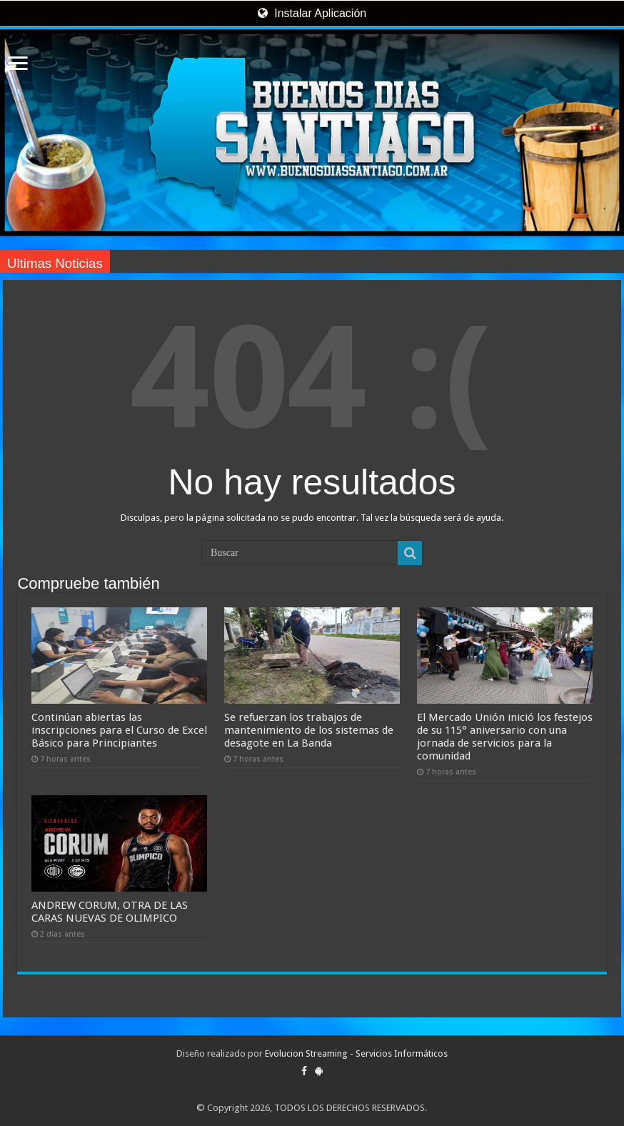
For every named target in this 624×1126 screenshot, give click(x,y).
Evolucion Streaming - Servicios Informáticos (356, 1053)
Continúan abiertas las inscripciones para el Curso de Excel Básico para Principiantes (119, 730)
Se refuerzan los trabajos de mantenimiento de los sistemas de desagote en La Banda (308, 730)
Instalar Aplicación (312, 13)
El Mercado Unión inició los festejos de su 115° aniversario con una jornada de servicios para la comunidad (505, 736)
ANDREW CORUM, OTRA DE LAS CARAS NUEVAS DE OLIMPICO (109, 912)
